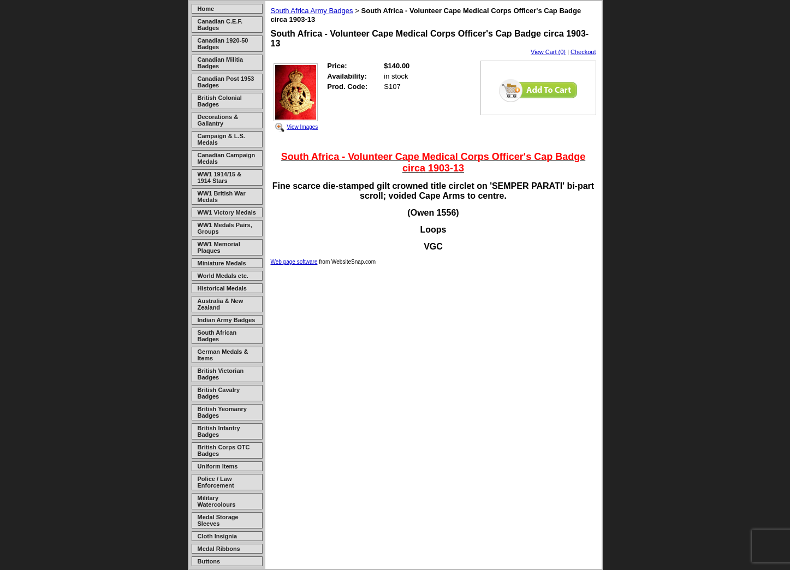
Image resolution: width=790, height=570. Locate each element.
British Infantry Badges (219, 431)
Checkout (583, 52)
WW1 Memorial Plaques (219, 247)
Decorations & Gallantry (218, 120)
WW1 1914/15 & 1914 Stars (220, 177)
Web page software (294, 262)
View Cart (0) (548, 52)
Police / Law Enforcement (216, 482)
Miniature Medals (222, 263)
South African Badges (217, 335)
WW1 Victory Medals (227, 212)
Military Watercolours (217, 501)
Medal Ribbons (219, 548)
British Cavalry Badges (219, 393)
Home (206, 8)
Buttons (209, 561)
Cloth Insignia (217, 536)
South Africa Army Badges (312, 11)
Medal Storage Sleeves (218, 520)
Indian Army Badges (227, 320)
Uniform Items (218, 466)
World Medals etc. (223, 275)
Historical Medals (222, 288)
